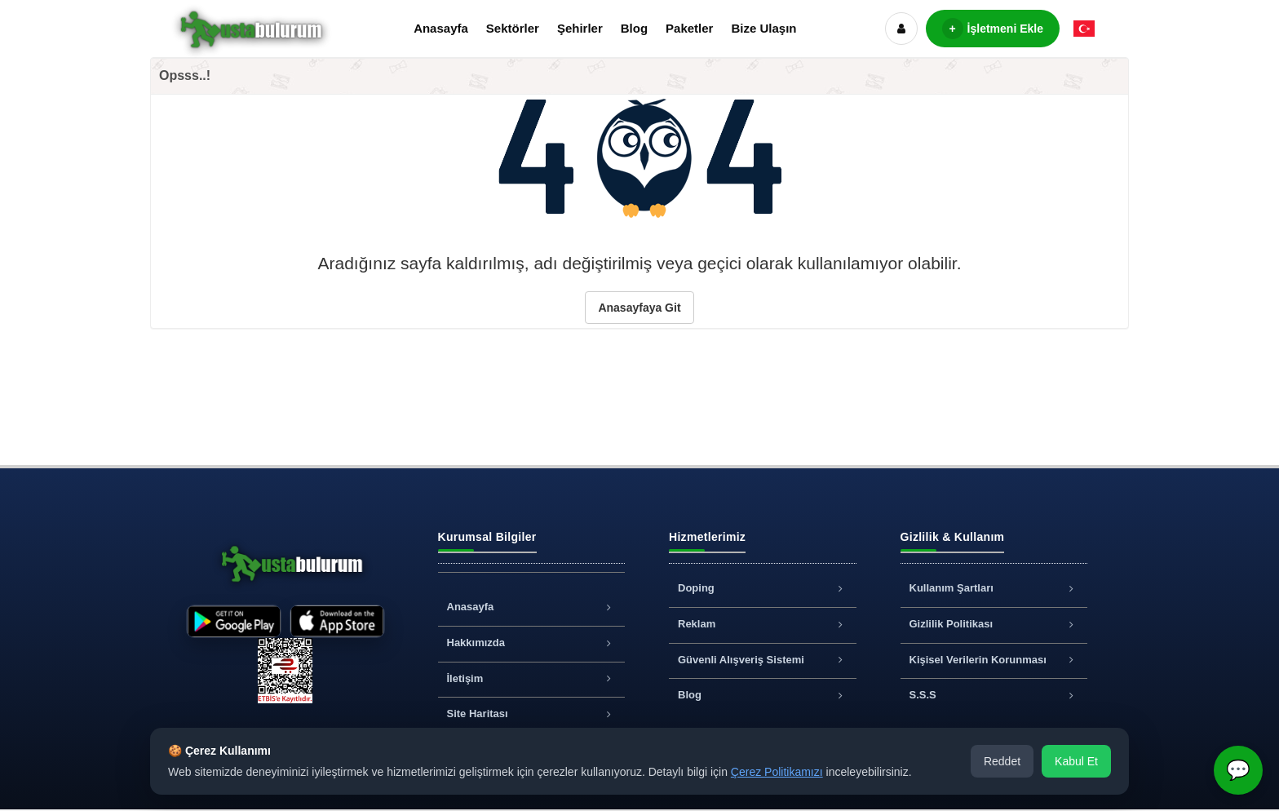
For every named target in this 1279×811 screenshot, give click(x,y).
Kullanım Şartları (994, 588)
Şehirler (580, 28)
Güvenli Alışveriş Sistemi (763, 660)
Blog (634, 28)
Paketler (689, 28)
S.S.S (994, 695)
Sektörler (512, 28)
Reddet (1002, 761)
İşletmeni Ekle (992, 28)
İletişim (532, 678)
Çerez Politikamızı (777, 771)
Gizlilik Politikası (994, 624)
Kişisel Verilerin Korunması (994, 660)
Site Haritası (532, 713)
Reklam (763, 624)
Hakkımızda (532, 642)
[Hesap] (901, 28)
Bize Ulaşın (763, 28)
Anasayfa (441, 28)
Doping (763, 588)
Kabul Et (1076, 761)
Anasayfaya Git (639, 307)
